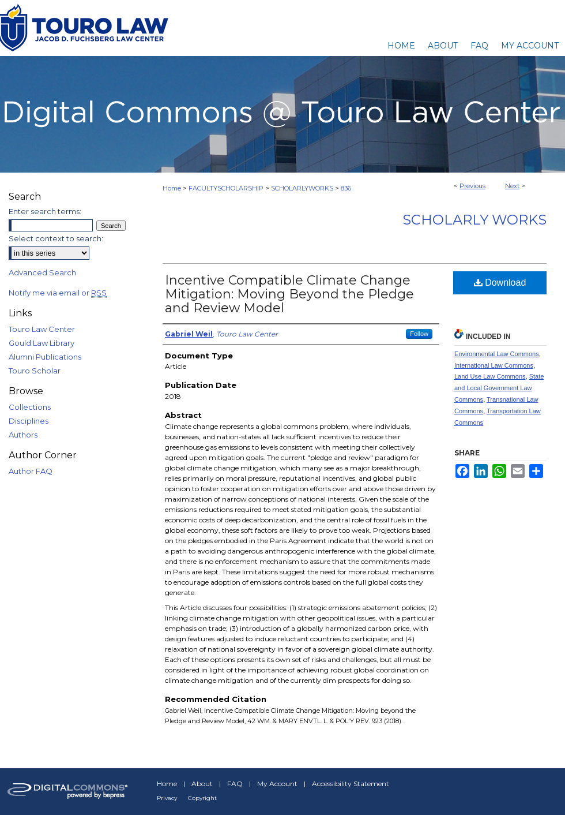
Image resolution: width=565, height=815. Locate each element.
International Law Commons (493, 365)
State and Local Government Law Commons (499, 388)
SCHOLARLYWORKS (302, 188)
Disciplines (28, 420)
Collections (30, 407)
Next (512, 186)
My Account (277, 783)
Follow (419, 333)
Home (172, 188)
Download (500, 282)
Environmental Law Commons (496, 353)
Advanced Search (42, 272)
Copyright (202, 798)
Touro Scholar (35, 370)
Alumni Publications (45, 356)
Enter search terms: (45, 211)
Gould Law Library (41, 342)
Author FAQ (30, 471)
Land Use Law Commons (490, 376)
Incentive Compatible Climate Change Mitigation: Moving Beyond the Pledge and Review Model (289, 294)
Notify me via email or (58, 292)
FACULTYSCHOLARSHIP (226, 188)
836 (346, 188)
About (202, 783)
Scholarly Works (474, 219)
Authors (23, 434)
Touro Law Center (42, 329)
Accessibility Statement (350, 783)
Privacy (167, 798)
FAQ (235, 783)
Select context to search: (56, 238)
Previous (472, 186)
